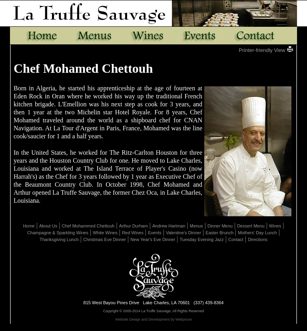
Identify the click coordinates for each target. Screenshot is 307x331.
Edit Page (127, 327)
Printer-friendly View (266, 50)
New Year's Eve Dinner (152, 239)
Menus (196, 225)
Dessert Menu (250, 225)
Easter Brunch (219, 232)
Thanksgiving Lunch (59, 239)
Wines (275, 225)
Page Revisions (155, 327)
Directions (257, 239)
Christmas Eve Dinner (104, 239)
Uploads (181, 327)
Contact (235, 239)
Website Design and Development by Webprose (153, 319)
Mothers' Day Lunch (257, 232)
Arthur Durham (133, 225)
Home (28, 225)
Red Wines (133, 232)
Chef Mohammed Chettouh (88, 225)
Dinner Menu (220, 225)
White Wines (105, 232)
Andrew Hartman (168, 225)
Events (154, 232)
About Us (48, 225)
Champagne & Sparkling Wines (57, 232)
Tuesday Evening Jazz (202, 239)
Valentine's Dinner (183, 232)
